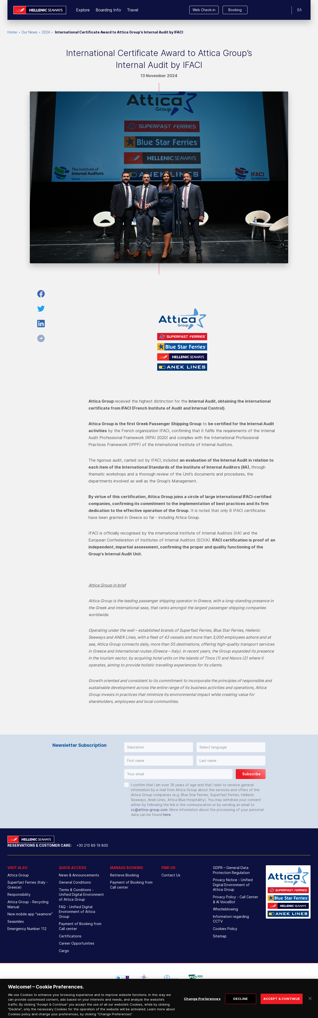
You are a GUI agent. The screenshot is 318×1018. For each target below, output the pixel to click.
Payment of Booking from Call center (80, 926)
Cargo (64, 951)
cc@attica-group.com (149, 810)
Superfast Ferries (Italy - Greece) (27, 884)
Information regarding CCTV (231, 919)
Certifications (70, 936)
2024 (46, 32)
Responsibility (19, 894)
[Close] (310, 1002)
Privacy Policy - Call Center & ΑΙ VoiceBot (235, 899)
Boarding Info (108, 9)
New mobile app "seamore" (30, 914)
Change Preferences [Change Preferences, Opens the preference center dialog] (202, 1002)
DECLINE (240, 1002)
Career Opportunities (76, 943)
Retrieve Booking (124, 875)
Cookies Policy (225, 929)
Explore (83, 9)
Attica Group (18, 875)
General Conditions (75, 882)
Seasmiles (15, 921)
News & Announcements (79, 875)
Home (12, 32)
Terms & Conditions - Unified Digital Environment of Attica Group (81, 894)
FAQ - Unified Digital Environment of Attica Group (77, 912)
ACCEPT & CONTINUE (281, 1002)
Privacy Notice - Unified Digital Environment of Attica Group (233, 885)
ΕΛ (299, 10)
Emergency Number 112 (26, 929)
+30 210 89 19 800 (92, 845)
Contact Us (170, 875)
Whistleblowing (225, 909)
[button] (158, 747)
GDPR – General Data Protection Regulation (231, 870)
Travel (132, 9)
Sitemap (220, 936)
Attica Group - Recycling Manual (27, 904)
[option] (122, 977)
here (167, 814)
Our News (29, 32)
